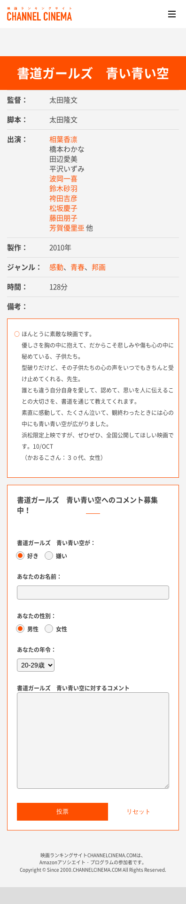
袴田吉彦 (63, 198)
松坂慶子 (63, 208)
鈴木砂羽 (63, 188)
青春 (77, 267)
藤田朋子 (63, 218)
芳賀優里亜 (67, 227)
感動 (56, 267)
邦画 (99, 267)
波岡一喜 (63, 178)
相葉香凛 (63, 139)
